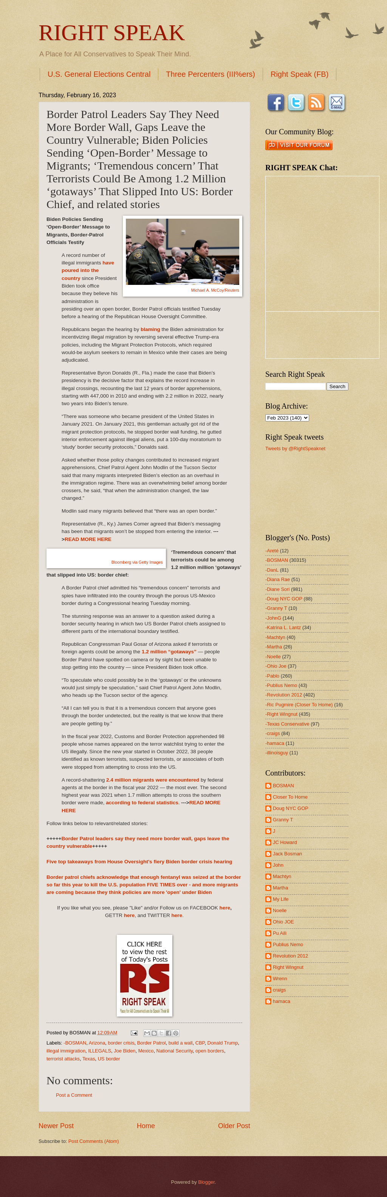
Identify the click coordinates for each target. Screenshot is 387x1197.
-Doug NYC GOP (283, 599)
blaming (150, 329)
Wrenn (280, 978)
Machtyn (282, 876)
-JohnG (273, 618)
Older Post (234, 1126)
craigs (279, 990)
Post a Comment (74, 1095)
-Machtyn (275, 637)
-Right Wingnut (281, 714)
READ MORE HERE (88, 539)
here (225, 908)
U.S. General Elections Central (99, 74)
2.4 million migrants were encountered (152, 780)
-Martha (273, 647)
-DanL (272, 570)
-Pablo (272, 676)
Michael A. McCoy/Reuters (215, 290)
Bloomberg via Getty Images (137, 562)
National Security (174, 1051)
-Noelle (273, 656)
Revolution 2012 (290, 956)
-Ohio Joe (275, 666)
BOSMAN (283, 785)
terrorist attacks (63, 1059)
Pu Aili (279, 933)
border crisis (121, 1043)
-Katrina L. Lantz (283, 627)
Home (146, 1126)
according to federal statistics (142, 802)
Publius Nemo (288, 944)
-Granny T (276, 608)
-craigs (272, 733)
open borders (209, 1051)
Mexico (146, 1051)
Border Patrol (151, 1043)
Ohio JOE (283, 922)
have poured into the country (88, 270)
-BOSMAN (74, 1043)
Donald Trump (222, 1043)
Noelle (280, 910)
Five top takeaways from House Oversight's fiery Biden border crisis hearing (139, 861)
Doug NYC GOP (290, 808)
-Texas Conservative (287, 724)
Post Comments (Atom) (93, 1141)
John (278, 865)
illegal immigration (65, 1051)
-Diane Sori (277, 589)
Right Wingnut (288, 967)
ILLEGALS (99, 1051)
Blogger (206, 1182)
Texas (88, 1059)
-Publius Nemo (281, 685)
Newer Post (56, 1126)
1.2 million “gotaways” (169, 651)
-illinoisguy (276, 753)
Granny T (283, 819)
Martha (280, 888)
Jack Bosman (287, 854)
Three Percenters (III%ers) (210, 74)
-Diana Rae (277, 579)
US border (109, 1059)
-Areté (272, 550)
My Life (281, 899)
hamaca (281, 1001)
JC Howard (285, 842)
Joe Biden (124, 1051)
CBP (200, 1043)
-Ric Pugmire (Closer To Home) (299, 704)
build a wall (181, 1043)
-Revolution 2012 (283, 695)
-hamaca (274, 743)
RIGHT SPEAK (112, 32)
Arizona (97, 1043)
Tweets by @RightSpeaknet (295, 448)
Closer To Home (290, 797)
